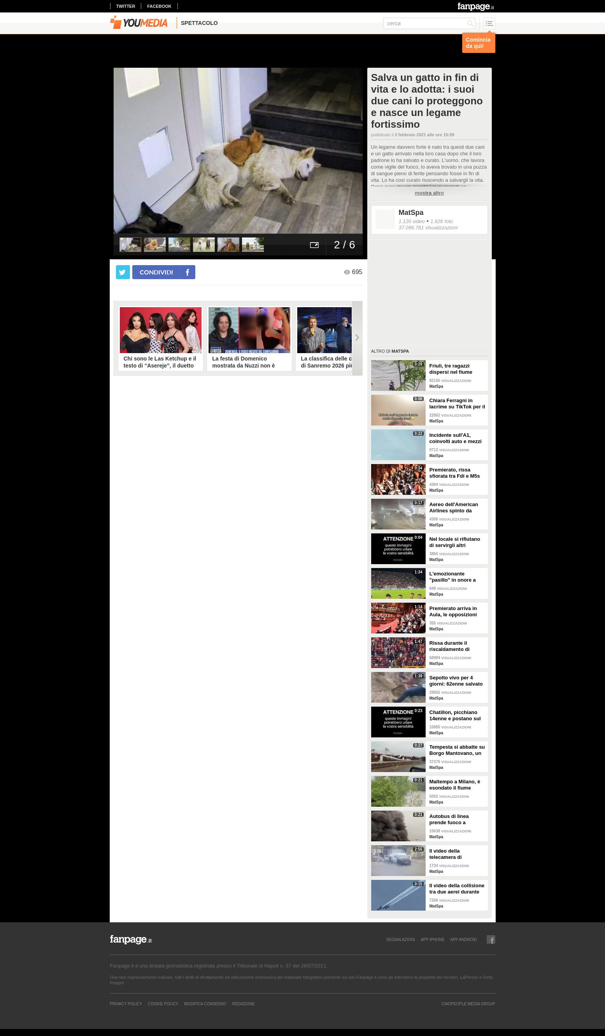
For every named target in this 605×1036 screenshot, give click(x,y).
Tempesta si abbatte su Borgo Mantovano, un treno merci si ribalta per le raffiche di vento (457, 750)
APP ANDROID (463, 939)
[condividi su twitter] (123, 272)
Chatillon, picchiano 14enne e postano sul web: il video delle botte (455, 715)
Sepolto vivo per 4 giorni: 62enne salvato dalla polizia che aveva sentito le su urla (457, 681)
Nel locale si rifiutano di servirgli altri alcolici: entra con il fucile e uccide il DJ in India (456, 542)
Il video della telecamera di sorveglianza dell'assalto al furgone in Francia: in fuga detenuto (456, 854)
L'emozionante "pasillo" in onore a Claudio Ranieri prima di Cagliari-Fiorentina (456, 577)
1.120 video (412, 221)
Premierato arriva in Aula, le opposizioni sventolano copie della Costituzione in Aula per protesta (457, 611)
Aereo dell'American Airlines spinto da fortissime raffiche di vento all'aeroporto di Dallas (455, 507)
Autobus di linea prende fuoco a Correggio (449, 819)
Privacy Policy (126, 1004)
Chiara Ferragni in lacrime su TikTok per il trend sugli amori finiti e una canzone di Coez (457, 404)
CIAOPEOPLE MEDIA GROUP (468, 1004)
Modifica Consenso (205, 1004)
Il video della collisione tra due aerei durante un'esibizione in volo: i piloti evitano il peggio (457, 889)
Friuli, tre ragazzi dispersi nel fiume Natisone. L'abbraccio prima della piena (456, 369)
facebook (159, 6)
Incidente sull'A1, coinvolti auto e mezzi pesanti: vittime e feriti (456, 438)
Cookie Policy (163, 1004)
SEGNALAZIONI (400, 939)
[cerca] (429, 23)
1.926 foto (441, 221)
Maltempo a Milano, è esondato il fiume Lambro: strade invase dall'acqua (457, 785)
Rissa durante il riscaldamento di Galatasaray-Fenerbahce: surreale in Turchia (455, 646)
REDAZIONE (243, 1004)
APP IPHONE (432, 939)
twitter (125, 6)
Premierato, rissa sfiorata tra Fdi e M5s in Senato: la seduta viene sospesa (455, 473)
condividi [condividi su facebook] (156, 272)
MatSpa (411, 212)
